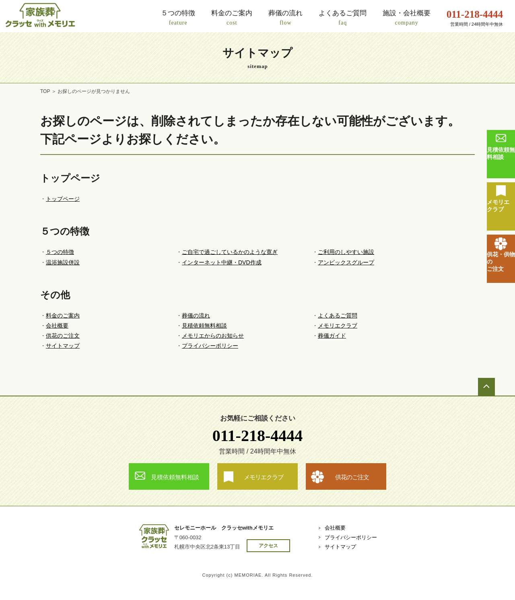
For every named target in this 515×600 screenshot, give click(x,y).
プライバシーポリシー (210, 345)
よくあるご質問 (337, 315)
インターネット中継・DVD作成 (222, 262)
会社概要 (57, 325)
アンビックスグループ (346, 262)
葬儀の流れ (196, 315)
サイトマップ (63, 345)
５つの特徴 (60, 252)
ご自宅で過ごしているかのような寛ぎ (230, 252)
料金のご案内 (63, 315)
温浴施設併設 (63, 262)
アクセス (268, 545)
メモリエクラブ (498, 205)
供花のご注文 (63, 335)
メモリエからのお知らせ (213, 335)
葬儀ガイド (332, 335)
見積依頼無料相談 (501, 153)
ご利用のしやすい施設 (346, 252)
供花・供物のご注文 (501, 261)
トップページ (63, 199)
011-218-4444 (257, 436)
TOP (45, 91)
